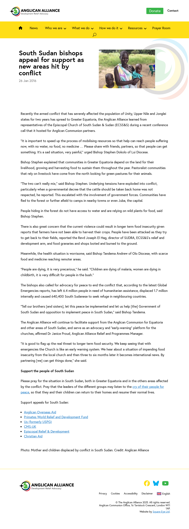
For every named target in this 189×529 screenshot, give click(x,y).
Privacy (103, 493)
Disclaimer (147, 493)
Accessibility (131, 493)
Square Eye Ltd (161, 511)
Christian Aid (33, 436)
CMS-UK (30, 426)
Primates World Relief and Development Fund (56, 417)
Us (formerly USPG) (38, 422)
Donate (155, 11)
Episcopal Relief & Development (46, 431)
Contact (172, 10)
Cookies (115, 493)
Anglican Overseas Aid (40, 412)
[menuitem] (163, 494)
